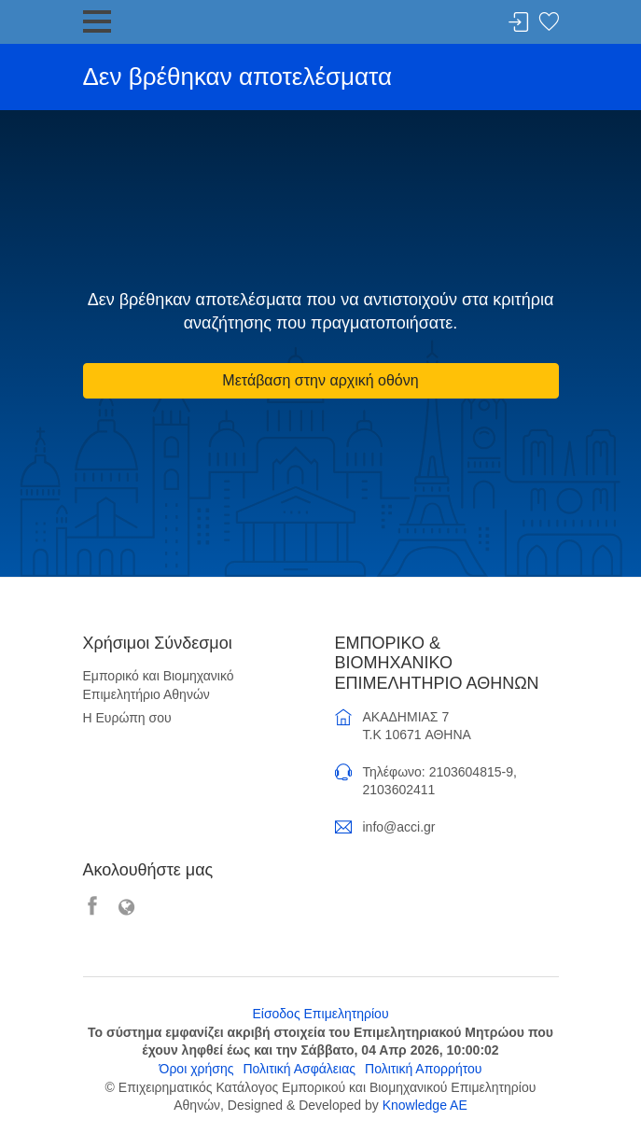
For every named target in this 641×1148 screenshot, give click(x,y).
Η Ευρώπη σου (127, 717)
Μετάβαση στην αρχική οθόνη (320, 380)
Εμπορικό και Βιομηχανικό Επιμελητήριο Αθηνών (158, 685)
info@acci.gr (399, 826)
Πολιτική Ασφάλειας (299, 1068)
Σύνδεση (519, 23)
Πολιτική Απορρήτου (423, 1068)
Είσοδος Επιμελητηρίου (320, 1013)
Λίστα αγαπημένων (548, 23)
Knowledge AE (425, 1105)
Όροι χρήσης (197, 1068)
